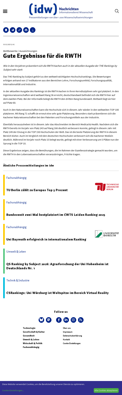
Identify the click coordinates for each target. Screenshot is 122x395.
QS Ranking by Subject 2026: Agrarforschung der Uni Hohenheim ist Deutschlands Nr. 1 (57, 266)
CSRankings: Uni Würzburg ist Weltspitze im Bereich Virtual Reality (57, 292)
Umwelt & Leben (31, 339)
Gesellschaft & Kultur (34, 331)
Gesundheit (28, 335)
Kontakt (66, 339)
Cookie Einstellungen (72, 343)
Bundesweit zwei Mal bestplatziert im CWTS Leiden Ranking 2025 (55, 214)
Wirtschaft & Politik (32, 343)
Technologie (29, 328)
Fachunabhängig (31, 347)
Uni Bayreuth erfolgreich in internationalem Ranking (46, 239)
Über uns (67, 328)
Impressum (67, 332)
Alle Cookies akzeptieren (106, 390)
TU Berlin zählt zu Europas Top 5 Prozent (37, 190)
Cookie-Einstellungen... (13, 390)
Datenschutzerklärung (72, 335)
